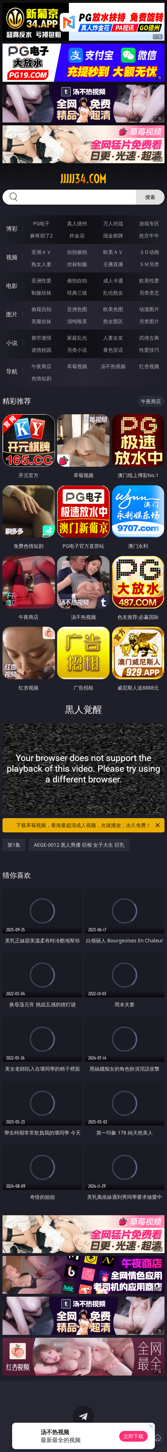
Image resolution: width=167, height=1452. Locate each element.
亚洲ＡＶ (41, 252)
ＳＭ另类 (149, 264)
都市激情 (41, 337)
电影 (11, 286)
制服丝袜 (41, 292)
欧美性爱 (149, 280)
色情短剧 (41, 378)
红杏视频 (149, 366)
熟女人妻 (41, 264)
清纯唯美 (77, 321)
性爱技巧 (149, 349)
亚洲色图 (77, 309)
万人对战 (113, 223)
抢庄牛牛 (149, 235)
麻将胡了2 (41, 235)
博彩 (11, 228)
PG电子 (41, 223)
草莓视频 (77, 366)
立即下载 (133, 1436)
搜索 (150, 197)
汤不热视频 (113, 366)
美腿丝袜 (41, 321)
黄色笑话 (113, 349)
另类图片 (149, 321)
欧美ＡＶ (113, 252)
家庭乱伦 (77, 337)
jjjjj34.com (83, 179)
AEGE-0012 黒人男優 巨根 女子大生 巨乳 (79, 844)
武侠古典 (149, 337)
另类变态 (149, 292)
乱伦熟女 (113, 292)
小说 (11, 343)
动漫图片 (149, 309)
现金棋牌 (113, 235)
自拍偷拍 (77, 252)
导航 (11, 371)
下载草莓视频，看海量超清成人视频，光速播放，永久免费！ (88, 825)
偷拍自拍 (77, 280)
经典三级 (77, 292)
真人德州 (77, 223)
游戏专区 (149, 223)
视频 (11, 257)
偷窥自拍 (41, 309)
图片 (11, 314)
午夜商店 (41, 366)
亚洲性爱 (41, 280)
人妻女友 (113, 337)
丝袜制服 (77, 264)
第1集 (13, 844)
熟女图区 (113, 321)
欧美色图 (113, 309)
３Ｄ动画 (149, 252)
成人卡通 (113, 280)
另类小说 (77, 349)
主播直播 (113, 264)
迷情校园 (41, 349)
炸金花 (77, 235)
